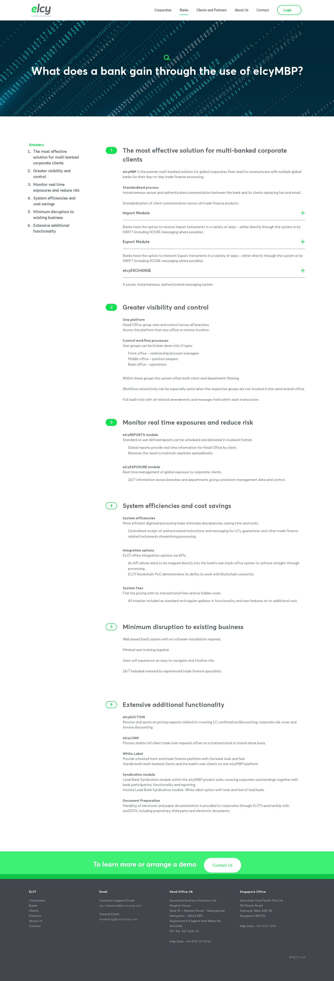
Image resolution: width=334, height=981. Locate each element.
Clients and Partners (211, 10)
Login (287, 10)
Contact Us (222, 879)
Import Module (136, 212)
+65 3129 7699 (265, 926)
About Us (241, 10)
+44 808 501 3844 (198, 941)
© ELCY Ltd (297, 957)
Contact (262, 10)
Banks (184, 10)
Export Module (136, 241)
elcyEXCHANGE (137, 270)
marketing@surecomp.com (118, 919)
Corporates (162, 10)
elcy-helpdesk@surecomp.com (120, 905)
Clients (34, 911)
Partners (35, 916)
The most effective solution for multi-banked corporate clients (56, 157)
